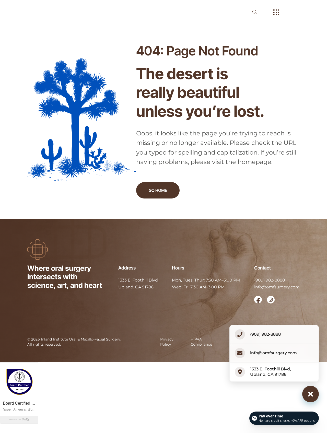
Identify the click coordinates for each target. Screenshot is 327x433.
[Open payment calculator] (284, 418)
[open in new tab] (138, 283)
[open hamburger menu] (276, 13)
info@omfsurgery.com (277, 287)
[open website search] (258, 12)
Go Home (158, 190)
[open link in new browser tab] (258, 299)
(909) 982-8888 (269, 280)
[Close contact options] (310, 394)
